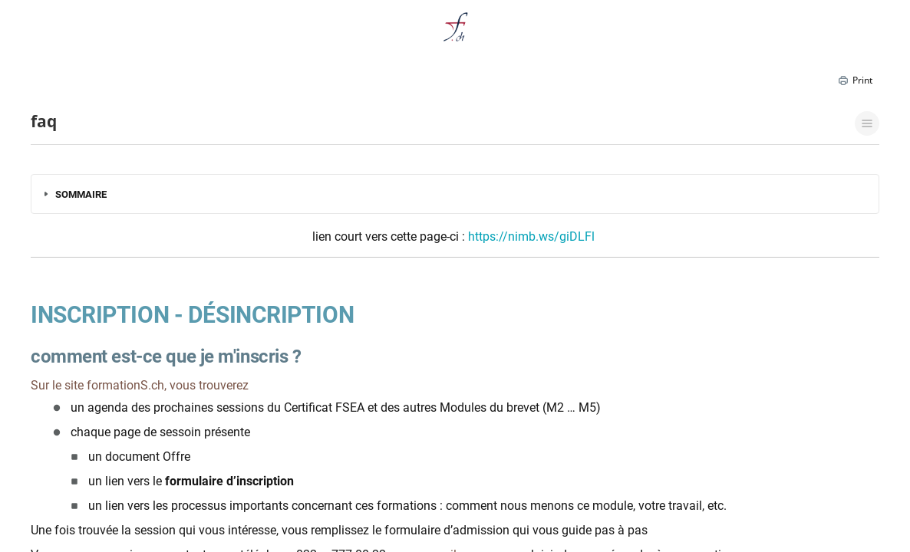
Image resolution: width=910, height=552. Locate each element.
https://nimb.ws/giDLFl (531, 236)
